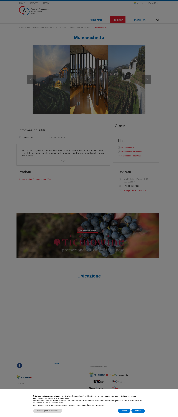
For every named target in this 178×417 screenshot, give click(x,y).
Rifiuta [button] (124, 411)
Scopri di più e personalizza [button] (47, 411)
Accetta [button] (138, 411)
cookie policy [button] (64, 398)
